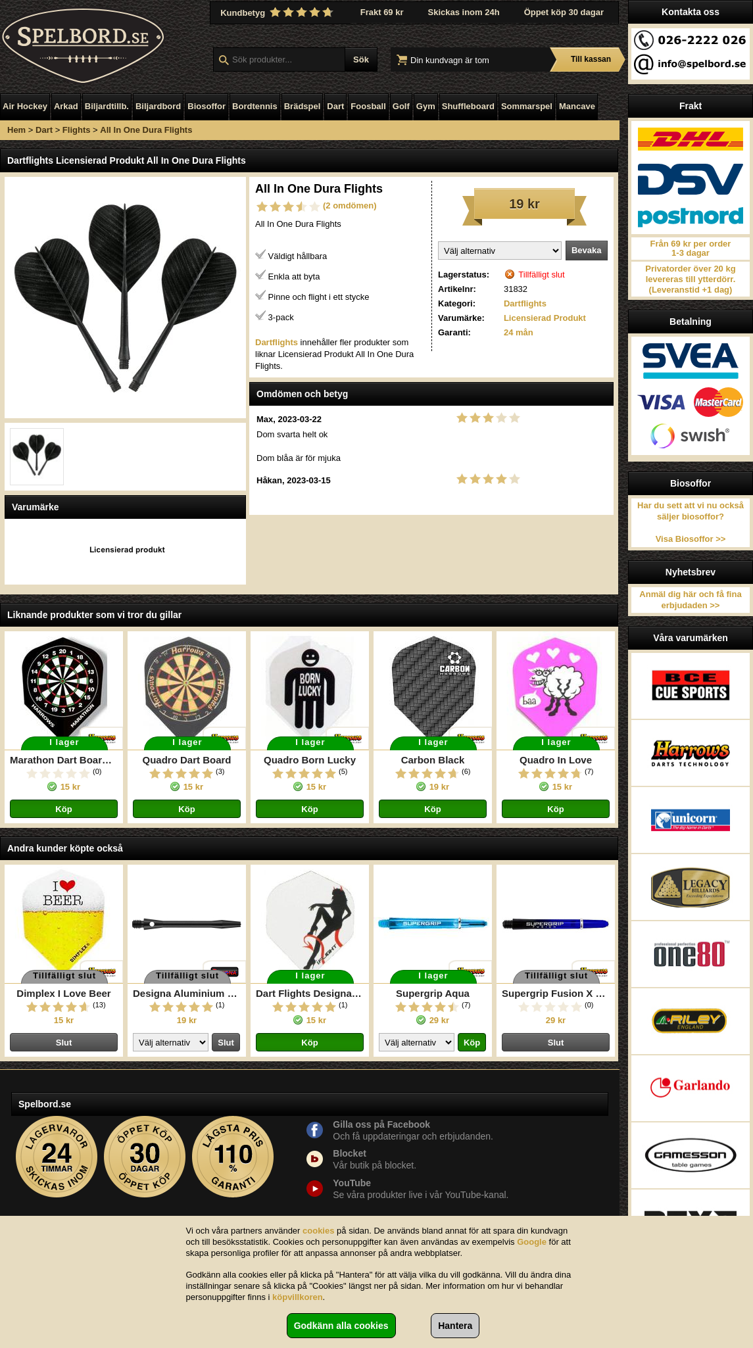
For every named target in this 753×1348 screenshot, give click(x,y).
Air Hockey (25, 106)
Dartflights (525, 303)
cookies (318, 1231)
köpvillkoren (297, 1297)
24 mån (518, 332)
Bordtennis (255, 106)
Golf (401, 106)
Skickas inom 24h (464, 12)
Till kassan (591, 59)
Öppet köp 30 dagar (564, 12)
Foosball (368, 106)
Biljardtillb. (107, 106)
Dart (335, 106)
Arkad (66, 106)
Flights (76, 130)
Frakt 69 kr (382, 12)
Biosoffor (206, 106)
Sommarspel (526, 106)
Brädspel (302, 106)
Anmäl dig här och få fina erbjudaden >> (690, 599)
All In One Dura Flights (146, 130)
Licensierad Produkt (545, 318)
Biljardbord (158, 106)
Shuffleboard (468, 106)
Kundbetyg (278, 12)
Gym (425, 106)
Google (532, 1242)
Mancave (577, 106)
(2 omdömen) (350, 205)
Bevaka (586, 250)
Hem (16, 130)
